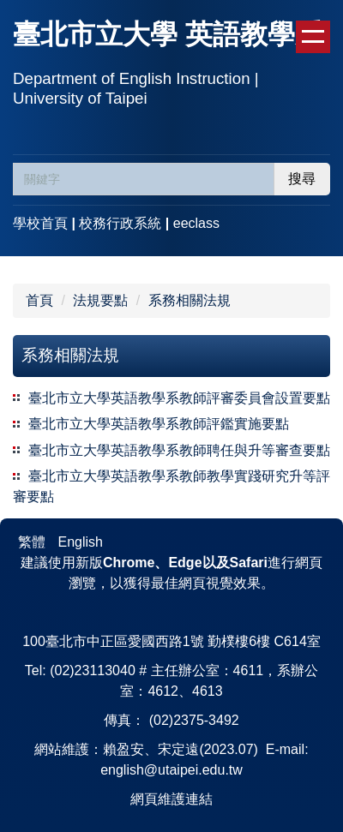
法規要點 (100, 300)
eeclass (196, 223)
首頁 (39, 300)
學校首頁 (40, 223)
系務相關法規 (189, 300)
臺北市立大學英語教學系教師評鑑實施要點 (158, 423)
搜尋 (302, 178)
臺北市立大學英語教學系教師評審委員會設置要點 (179, 398)
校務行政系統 (120, 223)
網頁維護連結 (171, 799)
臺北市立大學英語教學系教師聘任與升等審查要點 (179, 450)
